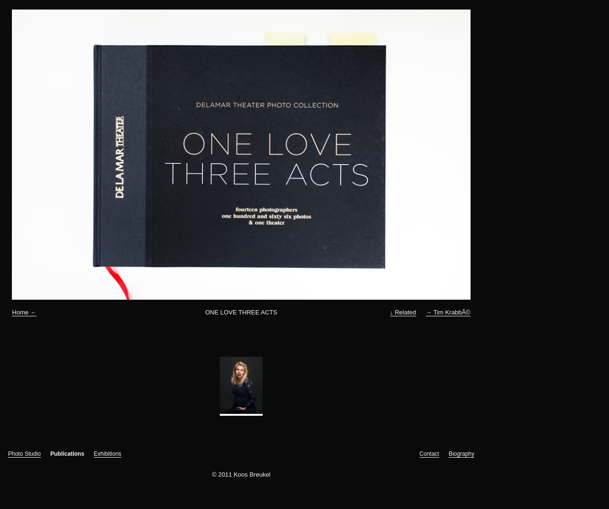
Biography (461, 453)
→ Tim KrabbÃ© (448, 312)
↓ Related (403, 312)
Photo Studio (24, 453)
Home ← (24, 312)
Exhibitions (107, 453)
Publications (67, 453)
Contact (429, 453)
